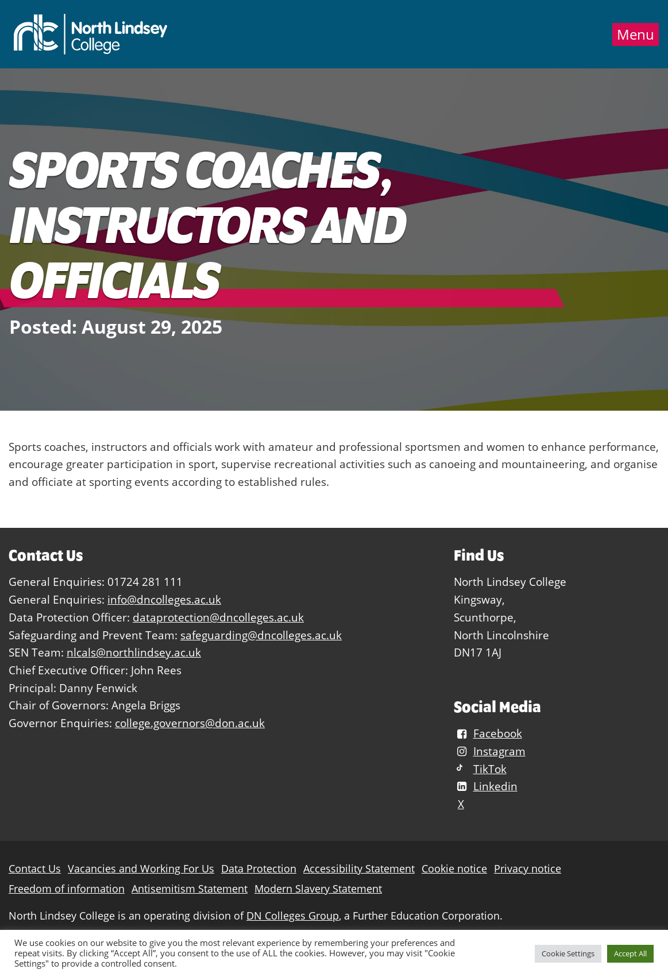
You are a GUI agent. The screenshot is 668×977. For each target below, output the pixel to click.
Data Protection (258, 868)
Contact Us (35, 868)
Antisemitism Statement (190, 888)
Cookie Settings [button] (568, 953)
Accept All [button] (630, 953)
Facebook (488, 733)
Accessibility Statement (359, 868)
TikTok (480, 769)
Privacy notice (527, 868)
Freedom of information (67, 888)
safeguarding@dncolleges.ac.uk (261, 635)
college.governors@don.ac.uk (190, 723)
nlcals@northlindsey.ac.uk (134, 652)
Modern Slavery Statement (318, 888)
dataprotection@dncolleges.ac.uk (218, 617)
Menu (635, 34)
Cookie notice (454, 868)
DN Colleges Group (292, 915)
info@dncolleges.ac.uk (164, 599)
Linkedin (485, 786)
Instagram (489, 751)
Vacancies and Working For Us (141, 868)
